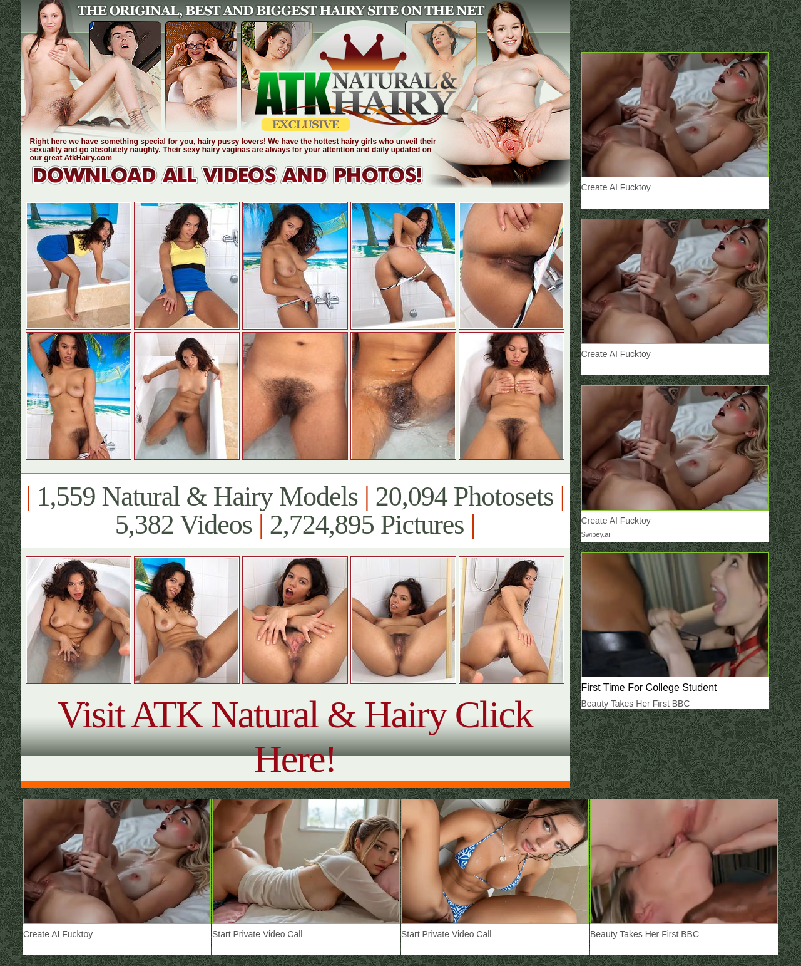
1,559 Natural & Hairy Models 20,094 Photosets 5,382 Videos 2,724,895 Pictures (295, 510)
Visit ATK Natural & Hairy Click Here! (295, 736)
